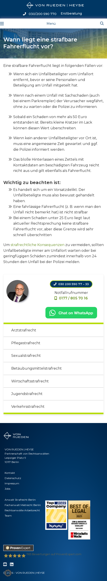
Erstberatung (71, 13)
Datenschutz (13, 478)
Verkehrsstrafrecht (28, 406)
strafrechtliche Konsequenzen (37, 245)
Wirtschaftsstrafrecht (30, 381)
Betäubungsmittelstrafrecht (36, 368)
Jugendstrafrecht (27, 394)
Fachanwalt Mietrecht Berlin (23, 505)
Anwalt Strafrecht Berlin (20, 499)
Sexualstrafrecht (26, 355)
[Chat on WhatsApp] (71, 312)
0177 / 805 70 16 (71, 298)
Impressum (12, 483)
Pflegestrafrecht (25, 343)
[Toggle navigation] (47, 23)
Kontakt (10, 472)
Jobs (7, 488)
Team (8, 515)
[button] (8, 573)
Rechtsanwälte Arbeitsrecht (22, 510)
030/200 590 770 (39, 14)
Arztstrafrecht (23, 330)
